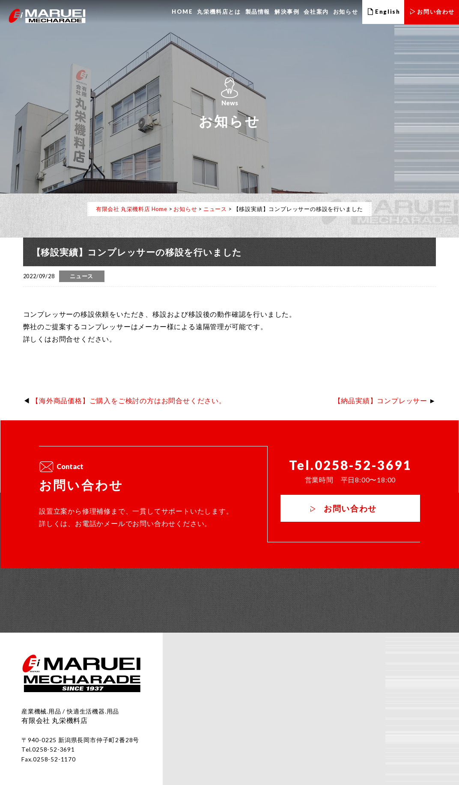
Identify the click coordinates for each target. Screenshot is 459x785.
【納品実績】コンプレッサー (380, 400)
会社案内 (316, 11)
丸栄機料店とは (219, 11)
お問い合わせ (350, 508)
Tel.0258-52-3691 (350, 465)
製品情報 (257, 11)
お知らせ (345, 11)
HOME (182, 11)
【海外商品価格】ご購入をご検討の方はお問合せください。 (129, 400)
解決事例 (286, 11)
